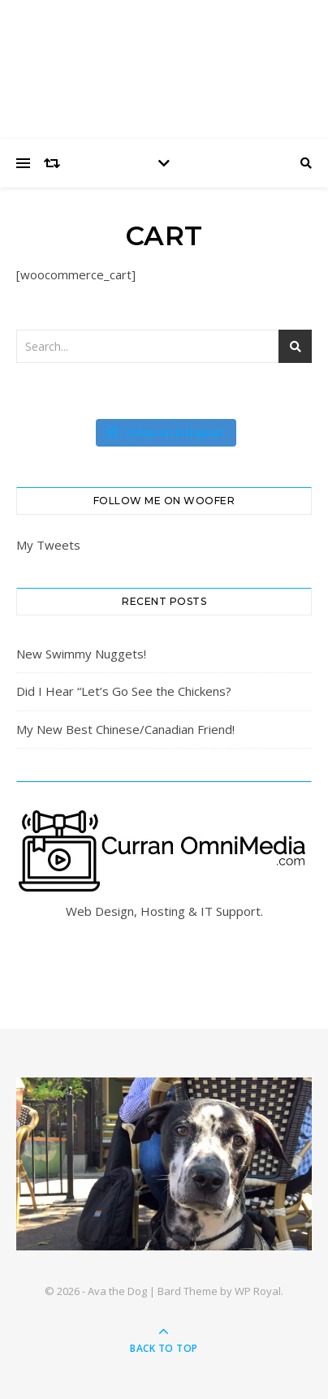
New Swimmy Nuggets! (81, 654)
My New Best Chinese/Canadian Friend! (125, 729)
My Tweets (48, 545)
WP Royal (258, 1291)
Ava (164, 59)
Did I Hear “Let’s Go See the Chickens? (123, 691)
